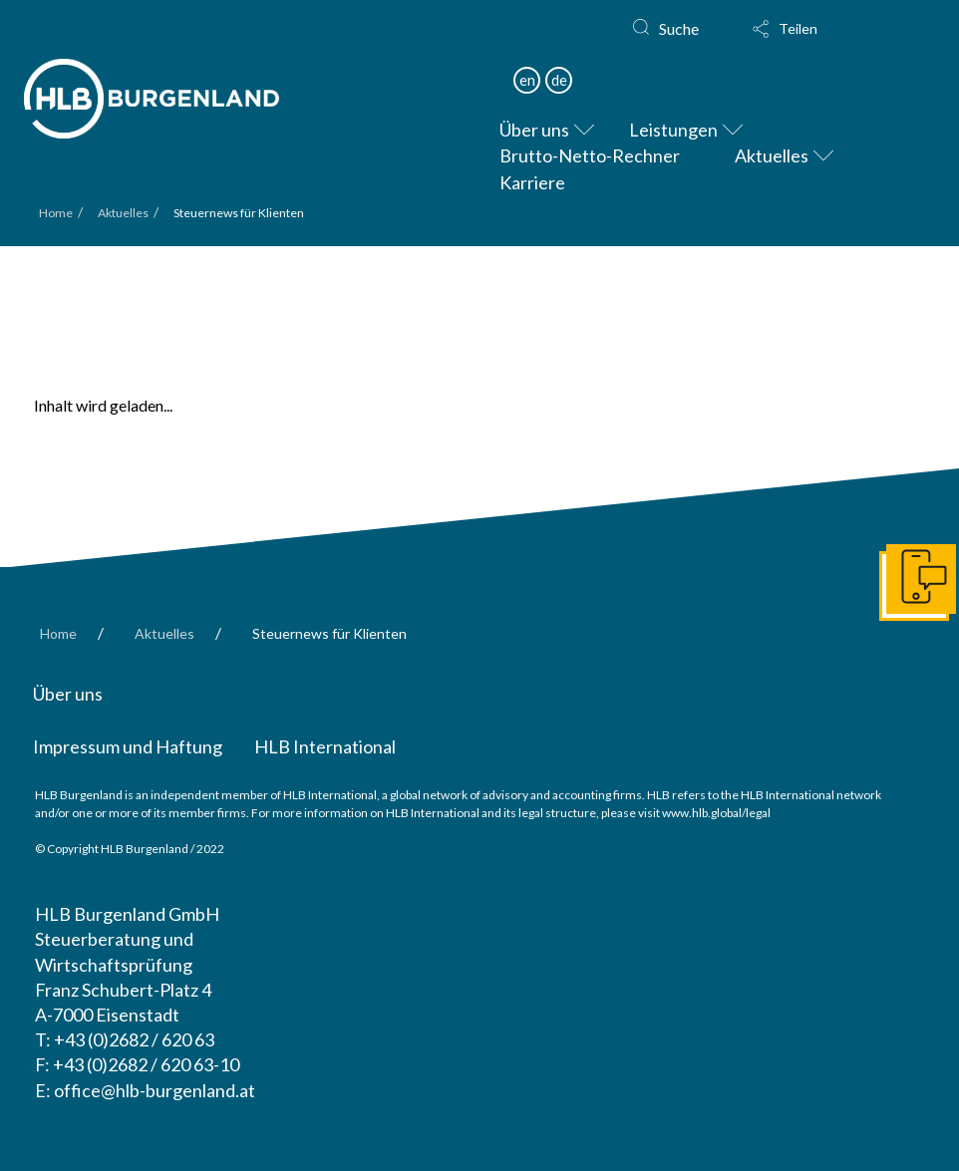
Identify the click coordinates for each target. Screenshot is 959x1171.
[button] (802, 29)
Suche (679, 28)
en (527, 80)
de (559, 80)
